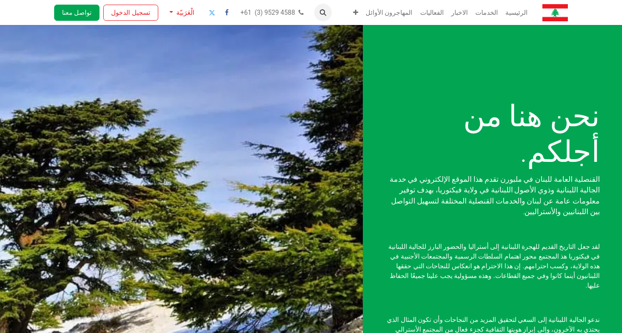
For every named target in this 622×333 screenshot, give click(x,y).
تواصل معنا (77, 12)
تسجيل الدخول (130, 12)
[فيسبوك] (226, 12)
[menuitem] (516, 12)
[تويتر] (211, 12)
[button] (323, 12)
